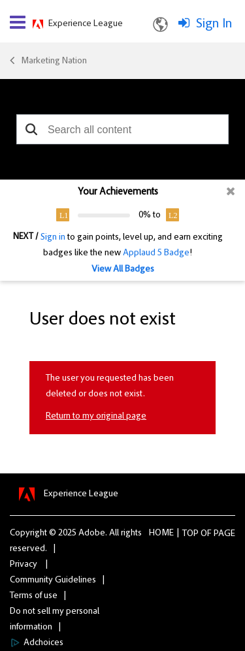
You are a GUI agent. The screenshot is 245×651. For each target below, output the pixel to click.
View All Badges (122, 269)
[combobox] (122, 129)
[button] (31, 129)
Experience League (85, 24)
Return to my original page (96, 416)
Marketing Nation (54, 61)
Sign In (214, 24)
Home (161, 533)
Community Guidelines (53, 580)
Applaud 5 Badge (156, 253)
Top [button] (190, 534)
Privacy (23, 564)
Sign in (53, 237)
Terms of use (33, 596)
